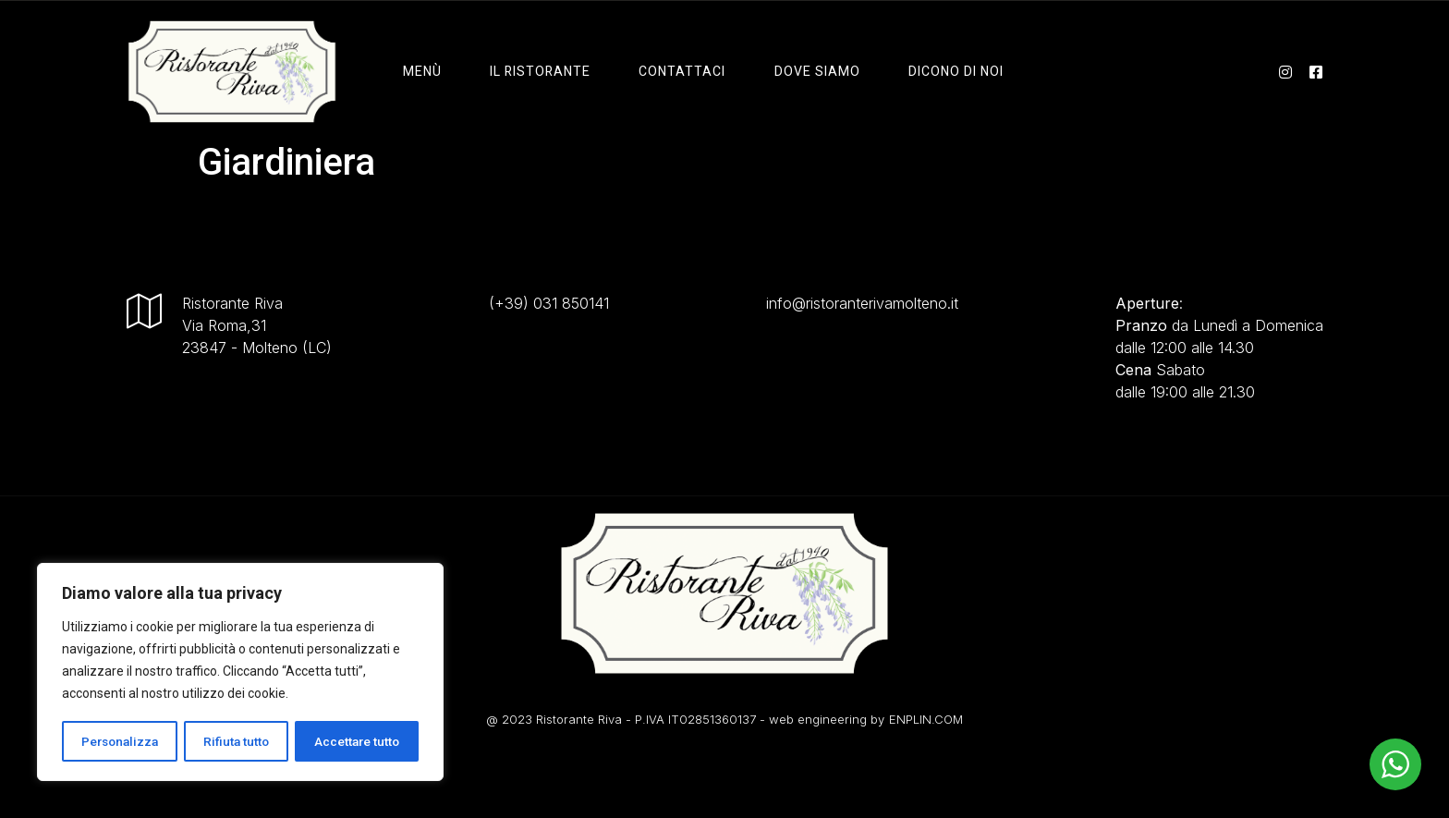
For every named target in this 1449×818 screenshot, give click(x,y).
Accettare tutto (357, 741)
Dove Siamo (813, 71)
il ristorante (540, 71)
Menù (424, 71)
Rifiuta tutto (237, 741)
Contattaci (680, 71)
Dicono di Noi (949, 71)
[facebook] (1315, 71)
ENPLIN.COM (926, 719)
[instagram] (1285, 71)
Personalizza (120, 741)
